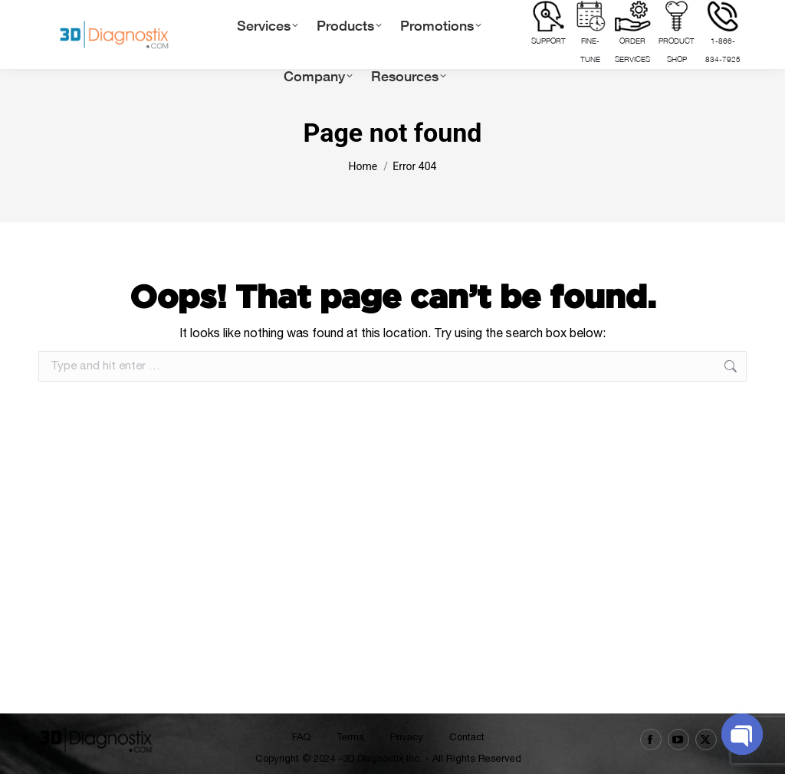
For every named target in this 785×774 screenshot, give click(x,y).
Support (548, 23)
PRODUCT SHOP (677, 32)
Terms (350, 737)
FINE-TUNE (590, 32)
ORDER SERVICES (633, 32)
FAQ (301, 737)
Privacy (406, 737)
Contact (466, 737)
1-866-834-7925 (722, 32)
